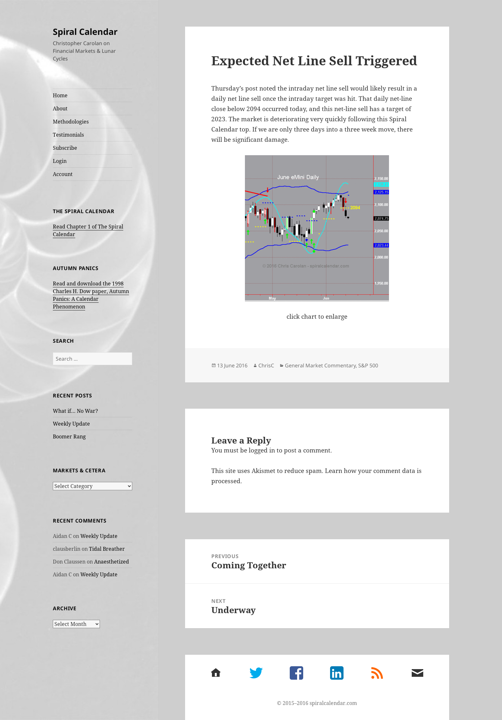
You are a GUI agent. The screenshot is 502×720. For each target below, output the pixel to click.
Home (60, 95)
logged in (262, 450)
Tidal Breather (107, 548)
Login (60, 160)
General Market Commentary (320, 365)
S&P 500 (368, 365)
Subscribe (65, 147)
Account (63, 174)
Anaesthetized (111, 561)
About (60, 108)
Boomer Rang (69, 436)
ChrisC (266, 365)
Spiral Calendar (85, 31)
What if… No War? (75, 410)
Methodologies (71, 121)
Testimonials (68, 134)
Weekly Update (71, 423)
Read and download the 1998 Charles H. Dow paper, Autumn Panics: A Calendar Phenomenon (91, 295)
